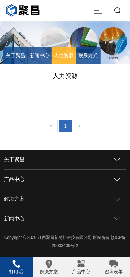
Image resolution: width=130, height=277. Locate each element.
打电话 (16, 271)
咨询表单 (114, 271)
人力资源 (63, 55)
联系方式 (88, 55)
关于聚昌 (15, 55)
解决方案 (14, 199)
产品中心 (14, 179)
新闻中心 (39, 55)
